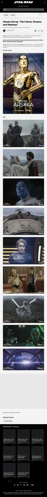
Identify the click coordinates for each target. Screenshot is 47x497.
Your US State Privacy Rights (39, 492)
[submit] (44, 2)
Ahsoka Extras (8, 421)
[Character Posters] (23, 50)
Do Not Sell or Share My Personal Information (34, 493)
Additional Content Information (13, 492)
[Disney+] (23, 37)
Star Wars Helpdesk (16, 493)
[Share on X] (39, 31)
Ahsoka (4, 35)
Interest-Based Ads (23, 493)
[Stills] (23, 117)
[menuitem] (2, 2)
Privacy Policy (20, 492)
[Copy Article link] (42, 31)
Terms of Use (5, 492)
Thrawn (5, 44)
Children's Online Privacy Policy (29, 492)
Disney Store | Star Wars (8, 493)
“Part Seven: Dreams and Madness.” (15, 41)
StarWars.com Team (11, 30)
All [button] (5, 9)
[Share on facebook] (35, 31)
